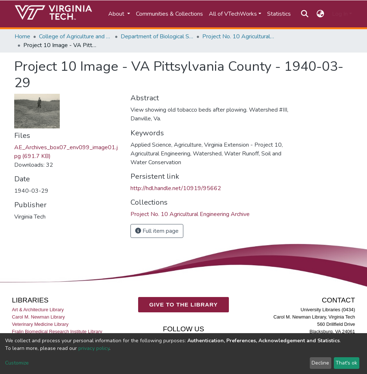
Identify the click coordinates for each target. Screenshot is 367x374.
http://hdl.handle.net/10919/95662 (175, 188)
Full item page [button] (157, 231)
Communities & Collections (169, 14)
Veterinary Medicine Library (40, 324)
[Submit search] (304, 13)
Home (22, 36)
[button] (320, 13)
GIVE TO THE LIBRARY (183, 304)
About (117, 14)
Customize (17, 362)
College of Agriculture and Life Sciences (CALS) (75, 36)
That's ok (346, 362)
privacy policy (93, 348)
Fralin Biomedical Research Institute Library (57, 331)
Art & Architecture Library (38, 309)
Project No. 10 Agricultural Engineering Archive (238, 36)
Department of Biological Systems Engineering (157, 36)
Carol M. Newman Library (38, 317)
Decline (320, 362)
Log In (340, 14)
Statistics (279, 14)
